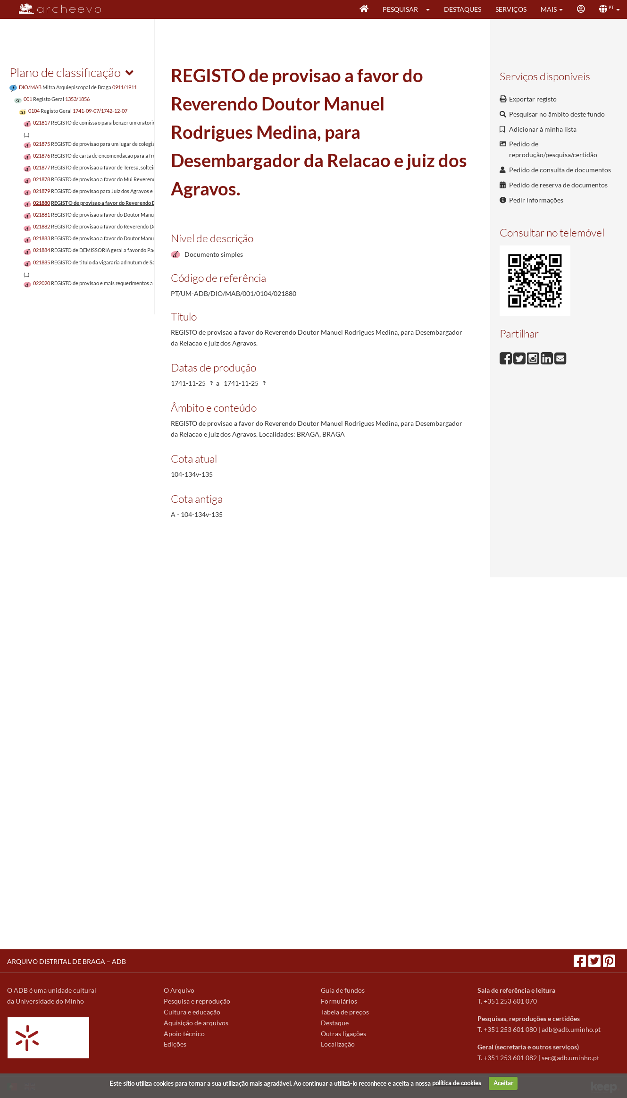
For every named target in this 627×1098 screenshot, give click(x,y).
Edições (175, 1044)
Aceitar (503, 1083)
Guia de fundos (343, 990)
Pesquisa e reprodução (197, 1001)
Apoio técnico (184, 1034)
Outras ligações (343, 1034)
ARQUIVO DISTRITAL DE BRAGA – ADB (66, 961)
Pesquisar (400, 9)
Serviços (511, 9)
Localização (338, 1044)
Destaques (462, 9)
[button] (431, 9)
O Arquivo (179, 990)
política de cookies (456, 1083)
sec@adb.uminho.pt (570, 1058)
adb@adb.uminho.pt (571, 1029)
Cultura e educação (192, 1012)
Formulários (339, 1001)
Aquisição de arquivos (196, 1023)
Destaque (335, 1023)
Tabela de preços (345, 1012)
